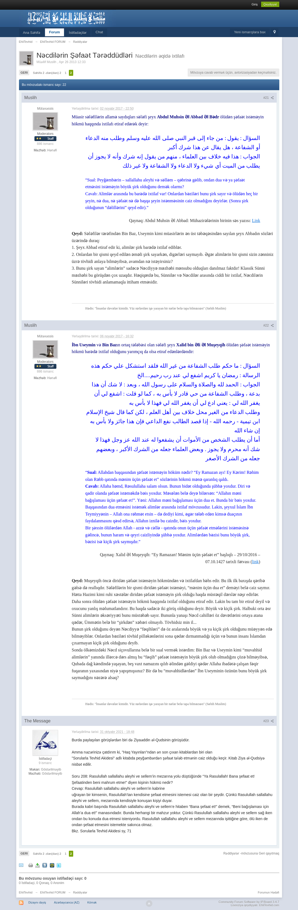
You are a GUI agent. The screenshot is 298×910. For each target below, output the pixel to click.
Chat (99, 32)
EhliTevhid (26, 892)
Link (256, 220)
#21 (268, 98)
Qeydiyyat (270, 4)
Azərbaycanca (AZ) (66, 902)
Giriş (255, 4)
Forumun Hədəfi (268, 892)
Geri (24, 72)
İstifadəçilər (77, 33)
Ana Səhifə (31, 33)
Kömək (92, 902)
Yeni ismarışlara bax (250, 32)
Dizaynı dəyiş (37, 902)
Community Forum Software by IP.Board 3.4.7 (249, 902)
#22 (268, 325)
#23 (268, 721)
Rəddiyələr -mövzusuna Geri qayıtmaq (251, 853)
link (255, 561)
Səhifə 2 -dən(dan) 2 (47, 72)
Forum (54, 32)
